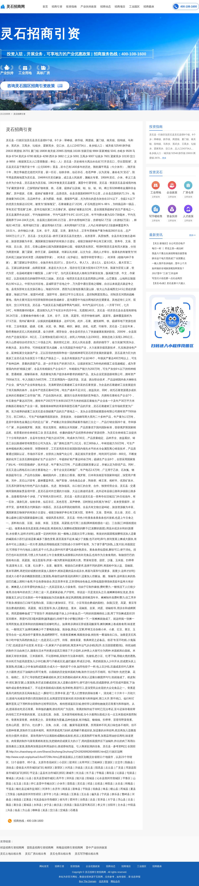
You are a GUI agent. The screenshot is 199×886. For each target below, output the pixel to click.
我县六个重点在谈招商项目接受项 (169, 253)
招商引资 (57, 6)
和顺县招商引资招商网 (69, 847)
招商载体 (157, 866)
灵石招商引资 (19, 114)
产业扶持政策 (88, 6)
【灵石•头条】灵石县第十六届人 (168, 283)
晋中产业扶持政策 (96, 847)
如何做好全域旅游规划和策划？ (168, 268)
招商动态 (105, 6)
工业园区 (134, 6)
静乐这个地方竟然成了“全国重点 (168, 258)
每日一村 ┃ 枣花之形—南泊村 (167, 248)
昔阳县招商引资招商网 (40, 847)
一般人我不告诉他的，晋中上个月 (169, 263)
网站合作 (115, 881)
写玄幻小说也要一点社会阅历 (167, 278)
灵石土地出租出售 (10, 853)
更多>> (192, 235)
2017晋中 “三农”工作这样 (165, 273)
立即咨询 (156, 197)
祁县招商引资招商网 (12, 847)
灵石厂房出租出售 (35, 853)
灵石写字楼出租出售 (87, 853)
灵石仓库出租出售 (60, 853)
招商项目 (120, 6)
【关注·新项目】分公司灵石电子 (168, 243)
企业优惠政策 (93, 866)
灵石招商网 (5, 114)
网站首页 (44, 866)
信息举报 (103, 881)
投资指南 (71, 6)
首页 (45, 6)
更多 (164, 158)
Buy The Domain (87, 881)
